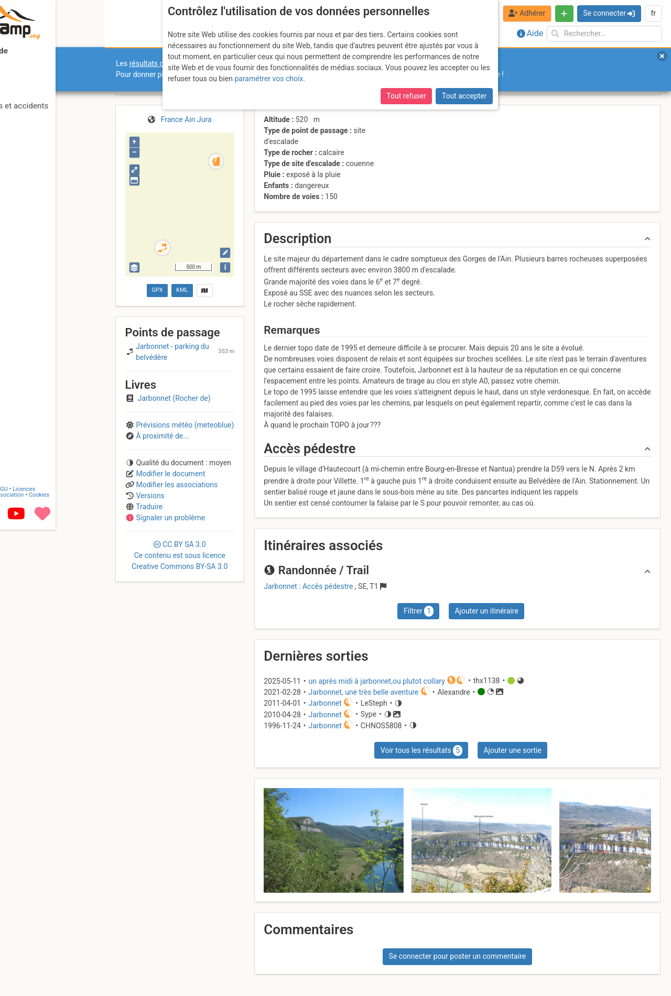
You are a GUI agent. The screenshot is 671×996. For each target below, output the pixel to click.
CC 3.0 (180, 555)
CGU (51, 955)
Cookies (88, 961)
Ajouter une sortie (512, 750)
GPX (157, 290)
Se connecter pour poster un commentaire (457, 956)
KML (182, 290)
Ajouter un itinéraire (486, 611)
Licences (73, 955)
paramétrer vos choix (268, 78)
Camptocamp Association (39, 961)
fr (653, 13)
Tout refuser (406, 96)
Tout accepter (464, 96)
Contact (30, 955)
